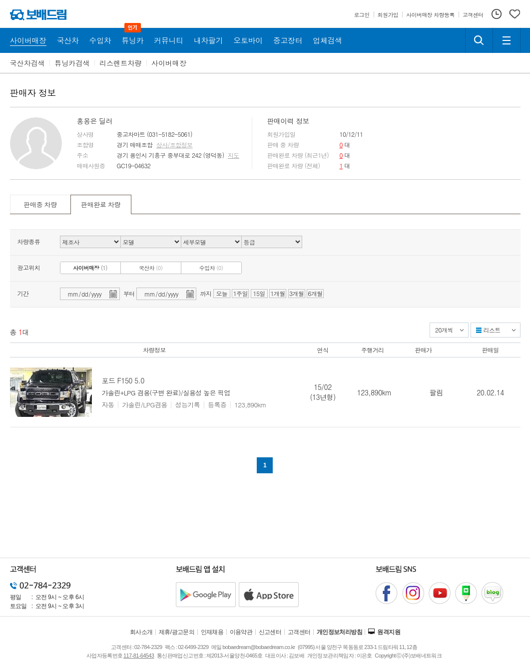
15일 (259, 293)
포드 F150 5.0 (123, 380)
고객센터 (299, 632)
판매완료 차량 (100, 204)
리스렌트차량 (120, 62)
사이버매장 (168, 62)
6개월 (315, 293)
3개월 (296, 293)
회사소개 (141, 632)
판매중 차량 (39, 204)
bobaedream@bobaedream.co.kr (258, 647)
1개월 (277, 293)
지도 (233, 155)
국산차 (151, 268)
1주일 (240, 293)
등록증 (217, 404)
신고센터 (270, 632)
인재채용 (212, 632)
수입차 (211, 268)
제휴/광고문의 (176, 632)
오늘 (221, 293)
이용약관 (241, 632)
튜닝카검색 (71, 62)
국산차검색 (27, 62)
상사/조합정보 (174, 145)
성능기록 (187, 404)
